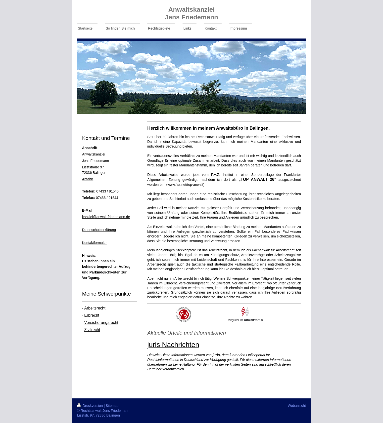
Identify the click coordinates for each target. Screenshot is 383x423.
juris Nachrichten (173, 344)
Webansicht (297, 406)
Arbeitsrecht (94, 308)
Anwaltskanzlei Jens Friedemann (191, 13)
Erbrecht (91, 315)
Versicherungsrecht (101, 322)
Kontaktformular (94, 243)
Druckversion (90, 406)
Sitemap (112, 406)
